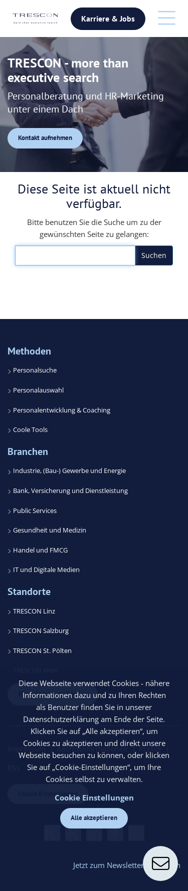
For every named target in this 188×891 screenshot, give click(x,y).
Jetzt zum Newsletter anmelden (126, 865)
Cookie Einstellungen (94, 797)
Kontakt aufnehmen (45, 138)
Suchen (153, 255)
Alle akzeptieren (94, 818)
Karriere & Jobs (108, 19)
